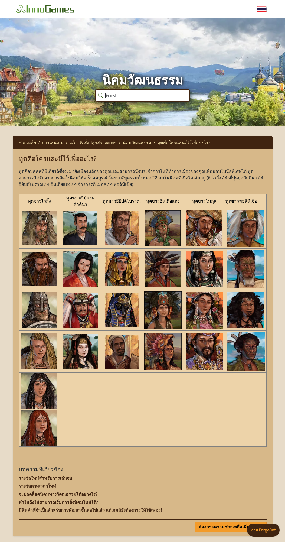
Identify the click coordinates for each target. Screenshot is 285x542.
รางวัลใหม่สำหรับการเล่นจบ (45, 478)
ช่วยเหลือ (27, 142)
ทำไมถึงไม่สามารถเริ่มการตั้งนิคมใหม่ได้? (58, 502)
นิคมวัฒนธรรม (137, 142)
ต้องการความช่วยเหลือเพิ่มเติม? (229, 527)
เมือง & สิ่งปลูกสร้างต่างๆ (93, 142)
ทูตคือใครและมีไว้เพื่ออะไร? (183, 142)
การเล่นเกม (53, 142)
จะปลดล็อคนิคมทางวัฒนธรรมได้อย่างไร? (58, 494)
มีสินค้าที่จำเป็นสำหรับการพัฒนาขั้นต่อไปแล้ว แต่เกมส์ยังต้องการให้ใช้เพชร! (90, 510)
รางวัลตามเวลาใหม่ (37, 486)
